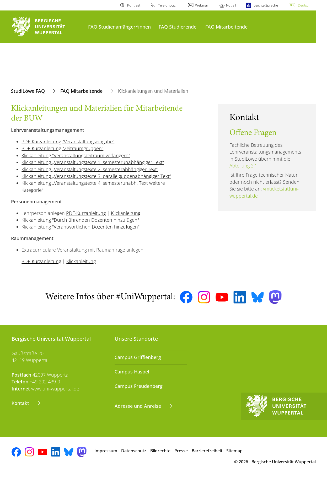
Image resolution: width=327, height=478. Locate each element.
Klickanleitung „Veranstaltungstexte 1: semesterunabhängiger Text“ (93, 162)
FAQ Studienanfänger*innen (119, 26)
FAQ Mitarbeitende (226, 26)
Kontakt (21, 403)
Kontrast (133, 5)
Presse (181, 451)
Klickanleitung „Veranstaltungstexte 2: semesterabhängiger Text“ (90, 169)
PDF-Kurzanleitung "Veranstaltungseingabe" (68, 141)
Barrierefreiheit (207, 451)
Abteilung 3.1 (243, 165)
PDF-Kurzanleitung (86, 213)
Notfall (231, 5)
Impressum (105, 451)
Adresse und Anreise (138, 406)
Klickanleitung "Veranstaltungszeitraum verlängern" (76, 155)
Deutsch (304, 5)
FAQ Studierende (177, 26)
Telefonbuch (168, 5)
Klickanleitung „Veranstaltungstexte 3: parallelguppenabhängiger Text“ (96, 176)
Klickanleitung (125, 213)
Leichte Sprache (266, 5)
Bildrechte (160, 451)
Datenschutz (133, 451)
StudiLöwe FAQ (28, 91)
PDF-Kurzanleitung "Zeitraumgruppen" (62, 148)
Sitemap (234, 451)
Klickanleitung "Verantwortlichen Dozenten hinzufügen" (81, 227)
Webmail (201, 5)
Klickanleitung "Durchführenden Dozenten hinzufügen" (80, 220)
